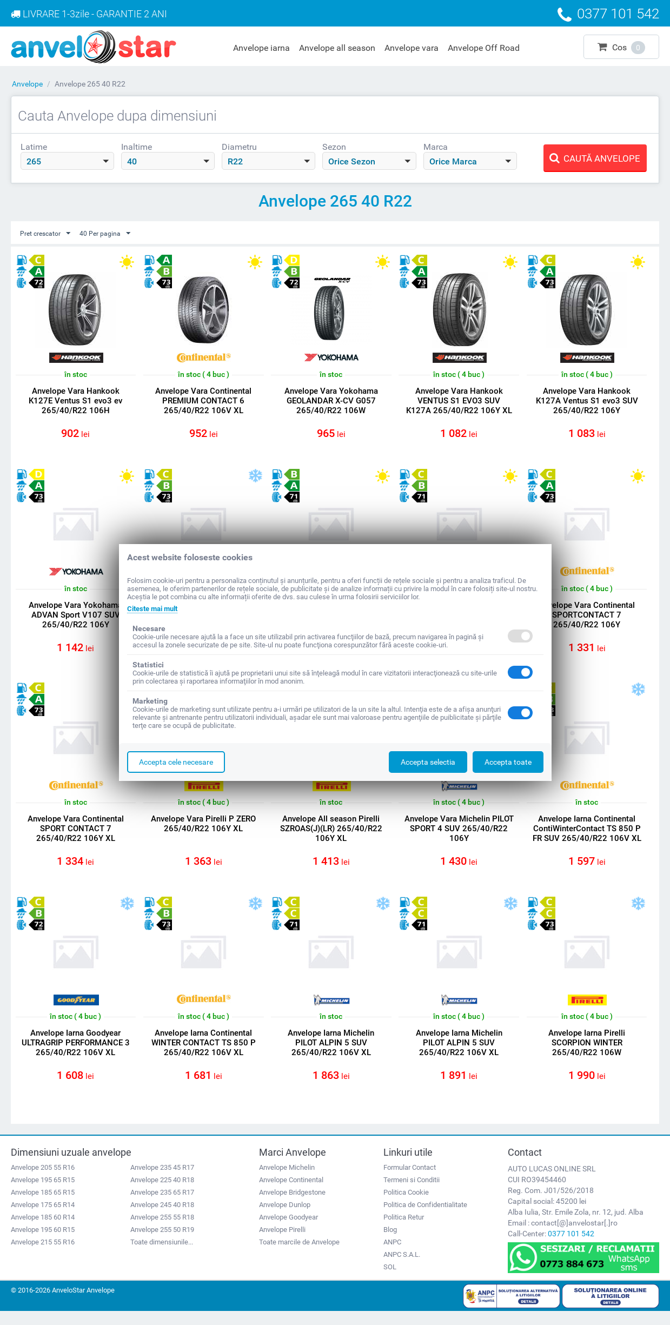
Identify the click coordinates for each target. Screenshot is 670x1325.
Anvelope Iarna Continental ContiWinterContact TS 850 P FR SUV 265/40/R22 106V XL (587, 841)
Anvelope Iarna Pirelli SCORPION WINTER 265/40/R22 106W (586, 1053)
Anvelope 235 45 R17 (162, 1181)
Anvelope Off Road (484, 48)
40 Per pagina (115, 233)
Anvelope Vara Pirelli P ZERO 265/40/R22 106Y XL (203, 831)
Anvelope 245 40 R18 (162, 1219)
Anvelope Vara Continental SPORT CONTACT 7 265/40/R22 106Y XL (76, 836)
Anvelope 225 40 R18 (162, 1194)
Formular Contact (409, 1181)
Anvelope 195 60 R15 (43, 1244)
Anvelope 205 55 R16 (43, 1181)
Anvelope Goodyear (288, 1231)
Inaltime (136, 147)
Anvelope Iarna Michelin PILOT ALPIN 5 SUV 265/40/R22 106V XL (331, 1053)
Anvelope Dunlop (284, 1219)
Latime (34, 147)
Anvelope (27, 84)
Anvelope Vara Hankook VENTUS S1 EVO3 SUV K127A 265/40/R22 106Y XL (459, 401)
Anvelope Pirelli (282, 1244)
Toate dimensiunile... (161, 1256)
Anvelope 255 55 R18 (162, 1231)
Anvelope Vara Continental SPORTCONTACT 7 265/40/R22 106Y (587, 618)
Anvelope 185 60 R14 (43, 1231)
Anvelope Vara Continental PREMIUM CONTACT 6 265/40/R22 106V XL (203, 401)
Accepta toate (508, 762)
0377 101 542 (571, 1247)
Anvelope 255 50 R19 (162, 1244)
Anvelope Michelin (287, 1181)
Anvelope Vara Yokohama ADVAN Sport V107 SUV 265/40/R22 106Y (75, 618)
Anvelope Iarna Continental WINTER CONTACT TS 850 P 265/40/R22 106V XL (203, 1053)
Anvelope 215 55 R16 (43, 1256)
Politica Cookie (406, 1206)
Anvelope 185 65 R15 (43, 1206)
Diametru (239, 147)
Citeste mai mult (155, 608)
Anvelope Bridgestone (292, 1206)
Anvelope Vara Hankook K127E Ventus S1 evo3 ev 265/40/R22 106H (75, 401)
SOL (389, 1281)
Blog (390, 1244)
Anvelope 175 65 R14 (43, 1219)
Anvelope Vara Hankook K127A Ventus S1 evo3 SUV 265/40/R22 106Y (587, 401)
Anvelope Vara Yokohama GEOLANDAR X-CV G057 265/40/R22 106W (331, 401)
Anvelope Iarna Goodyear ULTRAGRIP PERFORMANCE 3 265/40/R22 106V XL (75, 1053)
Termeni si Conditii (411, 1194)
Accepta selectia (428, 762)
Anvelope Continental (291, 1194)
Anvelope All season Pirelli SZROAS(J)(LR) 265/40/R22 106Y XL (331, 836)
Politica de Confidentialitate (425, 1219)
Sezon (334, 147)
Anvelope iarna (261, 48)
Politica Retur (403, 1231)
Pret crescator (48, 233)
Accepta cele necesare (176, 762)
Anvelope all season (337, 48)
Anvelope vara (411, 48)
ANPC (392, 1256)
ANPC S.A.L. (401, 1268)
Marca (435, 147)
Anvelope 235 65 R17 (162, 1206)
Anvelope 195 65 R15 (43, 1194)
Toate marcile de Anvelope (299, 1256)
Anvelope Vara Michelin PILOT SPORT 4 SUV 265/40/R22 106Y (459, 836)
